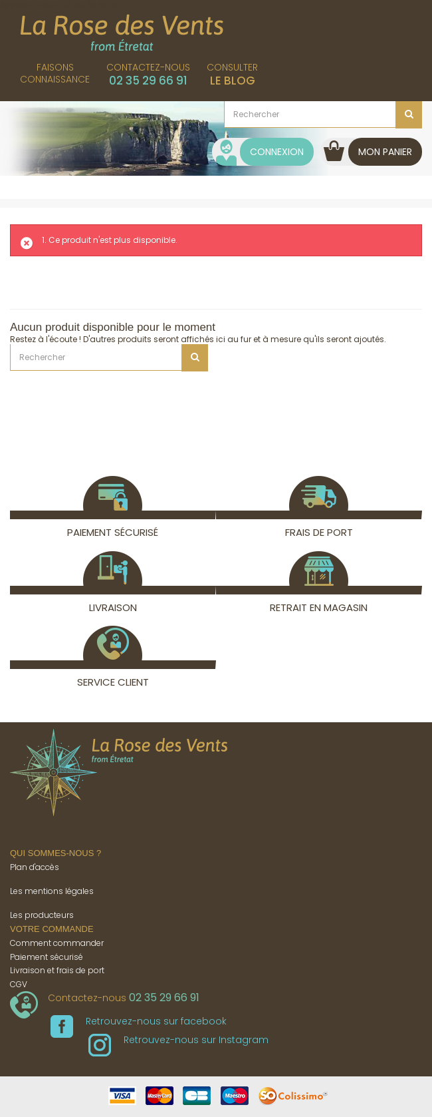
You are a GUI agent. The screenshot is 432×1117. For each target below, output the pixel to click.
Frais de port (319, 525)
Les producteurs (42, 915)
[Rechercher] (323, 114)
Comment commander (57, 943)
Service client (113, 674)
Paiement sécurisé (112, 525)
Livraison (112, 600)
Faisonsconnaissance (55, 73)
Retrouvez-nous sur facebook (139, 1021)
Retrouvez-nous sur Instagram (178, 1040)
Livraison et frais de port (57, 970)
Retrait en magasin (319, 600)
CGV (18, 984)
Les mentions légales (52, 891)
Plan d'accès (34, 867)
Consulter (232, 74)
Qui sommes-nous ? (55, 853)
